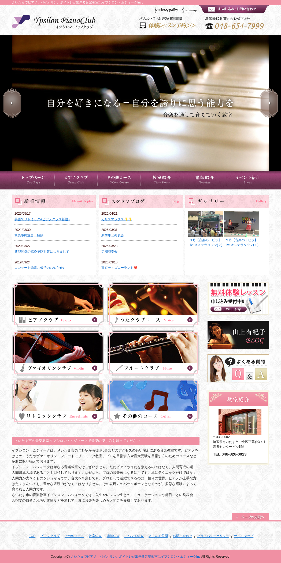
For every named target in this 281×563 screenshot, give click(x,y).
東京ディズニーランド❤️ (119, 268)
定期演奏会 (109, 251)
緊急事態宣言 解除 (28, 235)
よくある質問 (158, 536)
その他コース (74, 536)
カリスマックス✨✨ (116, 219)
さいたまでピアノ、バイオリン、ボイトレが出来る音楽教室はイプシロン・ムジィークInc (136, 556)
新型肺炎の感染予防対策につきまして (41, 251)
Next (269, 103)
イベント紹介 (134, 536)
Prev (12, 103)
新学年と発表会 (112, 235)
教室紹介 (95, 536)
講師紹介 (113, 536)
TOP (32, 536)
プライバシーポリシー (213, 536)
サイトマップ (243, 536)
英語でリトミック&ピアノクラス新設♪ (42, 219)
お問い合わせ (182, 536)
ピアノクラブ (50, 536)
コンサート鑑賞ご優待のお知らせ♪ (39, 268)
